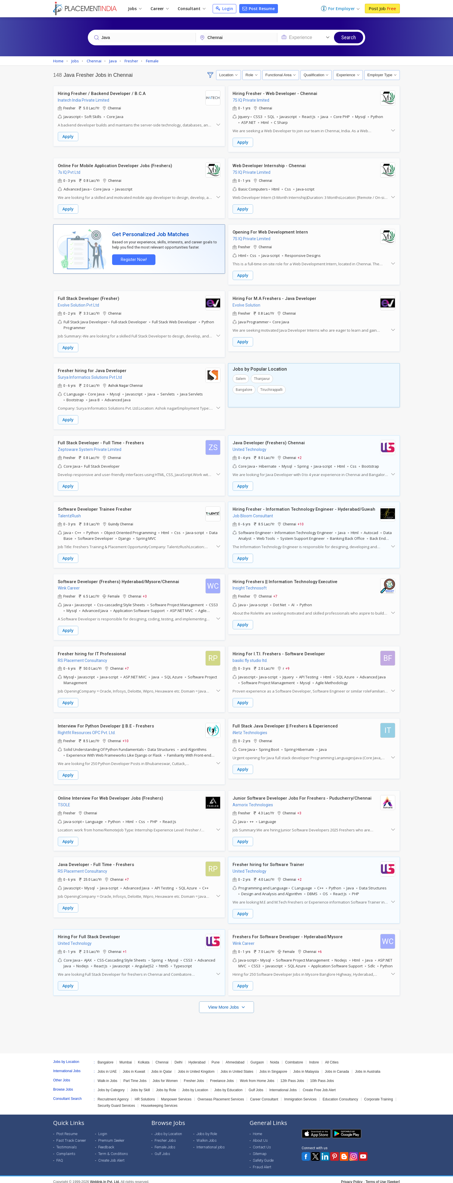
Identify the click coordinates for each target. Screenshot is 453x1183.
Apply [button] (68, 136)
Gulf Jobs (255, 1085)
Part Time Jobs (134, 1076)
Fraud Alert (262, 1162)
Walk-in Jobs (107, 1076)
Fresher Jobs (194, 1076)
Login (224, 8)
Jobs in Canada (337, 1067)
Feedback (106, 1143)
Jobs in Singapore (273, 1067)
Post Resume (258, 8)
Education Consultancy (340, 1095)
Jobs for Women (165, 1076)
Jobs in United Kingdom (196, 1067)
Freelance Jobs (222, 1076)
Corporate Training (378, 1095)
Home (257, 1129)
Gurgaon (257, 1058)
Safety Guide (263, 1156)
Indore (314, 1058)
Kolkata (143, 1058)
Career (160, 8)
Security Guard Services (116, 1101)
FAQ (59, 1156)
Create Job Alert (111, 1156)
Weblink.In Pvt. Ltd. (105, 1177)
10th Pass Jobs (322, 1076)
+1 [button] (125, 947)
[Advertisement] (226, 1026)
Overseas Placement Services (221, 1095)
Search (348, 37)
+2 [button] (300, 456)
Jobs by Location (195, 1085)
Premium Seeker (111, 1136)
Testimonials (66, 1143)
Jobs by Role (166, 1085)
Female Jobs (165, 1143)
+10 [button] (301, 522)
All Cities (332, 1058)
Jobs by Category (111, 1085)
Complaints (65, 1149)
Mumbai (126, 1058)
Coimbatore (294, 1058)
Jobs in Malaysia (306, 1067)
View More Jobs (224, 1002)
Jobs (135, 8)
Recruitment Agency (113, 1095)
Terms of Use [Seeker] (382, 1177)
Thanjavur (262, 377)
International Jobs (283, 1085)
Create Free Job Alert (319, 1085)
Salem (241, 377)
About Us (260, 1136)
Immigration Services (300, 1095)
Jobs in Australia (367, 1067)
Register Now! (133, 258)
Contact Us (262, 1143)
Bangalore (244, 388)
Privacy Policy (352, 1177)
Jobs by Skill (140, 1085)
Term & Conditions (113, 1149)
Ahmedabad (235, 1058)
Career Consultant (264, 1095)
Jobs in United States (236, 1067)
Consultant (191, 8)
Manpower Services (176, 1095)
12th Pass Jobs (292, 1076)
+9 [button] (287, 666)
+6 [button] (320, 947)
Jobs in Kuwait (134, 1067)
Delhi (178, 1058)
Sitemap (260, 1149)
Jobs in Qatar (161, 1067)
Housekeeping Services (159, 1101)
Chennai (161, 1058)
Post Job (382, 8)
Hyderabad (196, 1058)
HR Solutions (145, 1095)
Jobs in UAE (107, 1067)
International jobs (210, 1143)
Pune (215, 1058)
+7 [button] (275, 594)
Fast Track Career (71, 1136)
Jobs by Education (228, 1085)
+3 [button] (145, 594)
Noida (274, 1058)
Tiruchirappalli (271, 388)
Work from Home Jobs (257, 1076)
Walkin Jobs (206, 1136)
